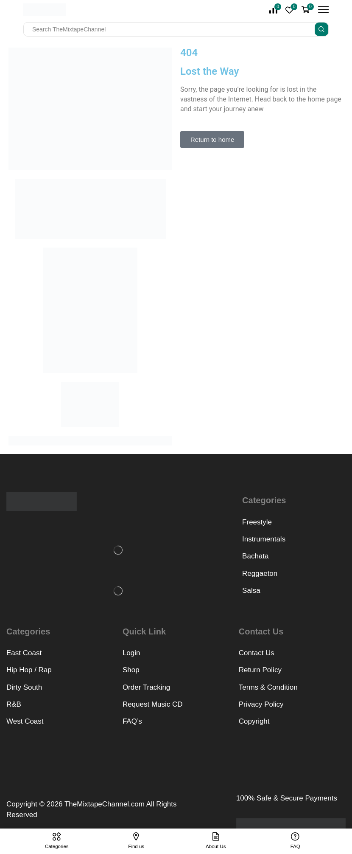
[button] (212, 139)
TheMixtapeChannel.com (104, 804)
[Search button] (321, 29)
